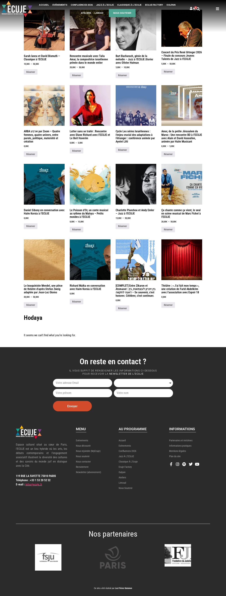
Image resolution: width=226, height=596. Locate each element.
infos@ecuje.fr (33, 484)
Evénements (59, 5)
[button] (201, 9)
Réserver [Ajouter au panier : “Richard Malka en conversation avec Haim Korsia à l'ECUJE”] (76, 301)
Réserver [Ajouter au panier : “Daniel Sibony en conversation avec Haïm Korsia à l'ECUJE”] (30, 226)
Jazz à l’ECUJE (105, 5)
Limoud (99, 13)
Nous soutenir (122, 13)
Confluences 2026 (82, 5)
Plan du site (175, 456)
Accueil (44, 5)
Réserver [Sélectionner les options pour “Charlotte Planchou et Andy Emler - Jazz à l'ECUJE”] (122, 226)
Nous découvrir (83, 445)
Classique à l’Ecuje (129, 5)
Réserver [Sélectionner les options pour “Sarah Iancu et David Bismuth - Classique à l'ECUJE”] (30, 72)
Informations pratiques (180, 445)
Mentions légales (177, 451)
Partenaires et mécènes (180, 440)
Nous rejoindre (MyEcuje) (88, 451)
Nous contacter (83, 461)
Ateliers (86, 13)
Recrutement (82, 466)
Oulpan (171, 5)
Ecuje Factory (154, 5)
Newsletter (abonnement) (88, 472)
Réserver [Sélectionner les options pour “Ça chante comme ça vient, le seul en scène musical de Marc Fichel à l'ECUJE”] (168, 229)
